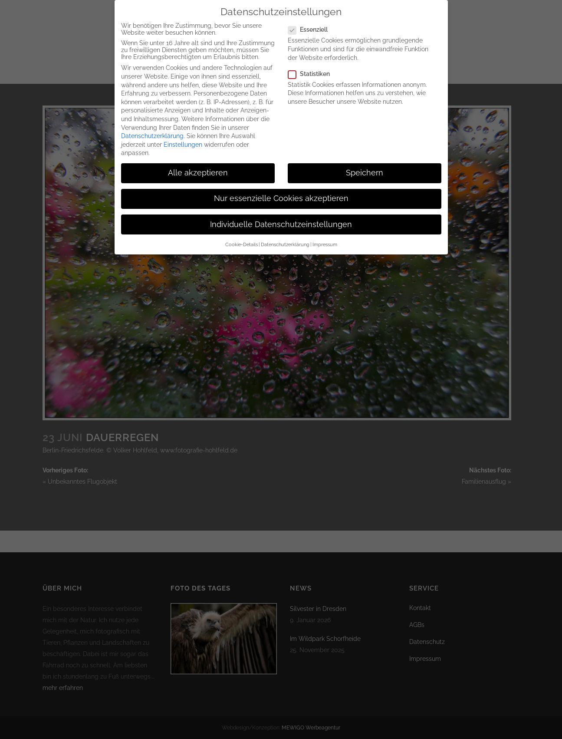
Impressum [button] (324, 235)
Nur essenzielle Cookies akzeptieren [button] (281, 189)
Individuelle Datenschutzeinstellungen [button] (281, 215)
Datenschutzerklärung (152, 127)
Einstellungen (183, 135)
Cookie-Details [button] (241, 235)
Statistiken (312, 65)
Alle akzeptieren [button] (198, 164)
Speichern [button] (364, 164)
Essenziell (311, 20)
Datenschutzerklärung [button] (285, 235)
